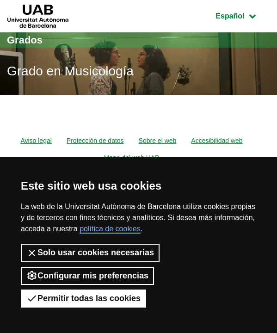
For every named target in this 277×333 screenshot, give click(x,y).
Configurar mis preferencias (87, 275)
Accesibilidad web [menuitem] (216, 140)
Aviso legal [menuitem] (35, 140)
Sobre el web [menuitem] (158, 140)
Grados (25, 40)
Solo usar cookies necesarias (90, 253)
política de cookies (110, 229)
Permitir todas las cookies (83, 298)
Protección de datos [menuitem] (95, 140)
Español (242, 15)
